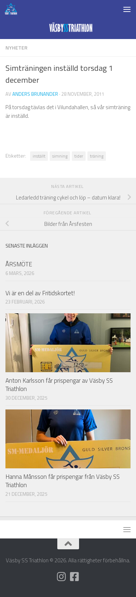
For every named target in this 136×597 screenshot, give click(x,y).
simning (59, 156)
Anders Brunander (35, 94)
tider (78, 156)
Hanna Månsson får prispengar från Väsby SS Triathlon (62, 481)
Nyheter (16, 47)
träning (96, 156)
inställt (39, 156)
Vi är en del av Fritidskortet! (40, 293)
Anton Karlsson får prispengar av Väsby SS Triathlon (59, 385)
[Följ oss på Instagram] (62, 577)
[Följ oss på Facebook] (75, 577)
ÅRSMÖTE (18, 264)
